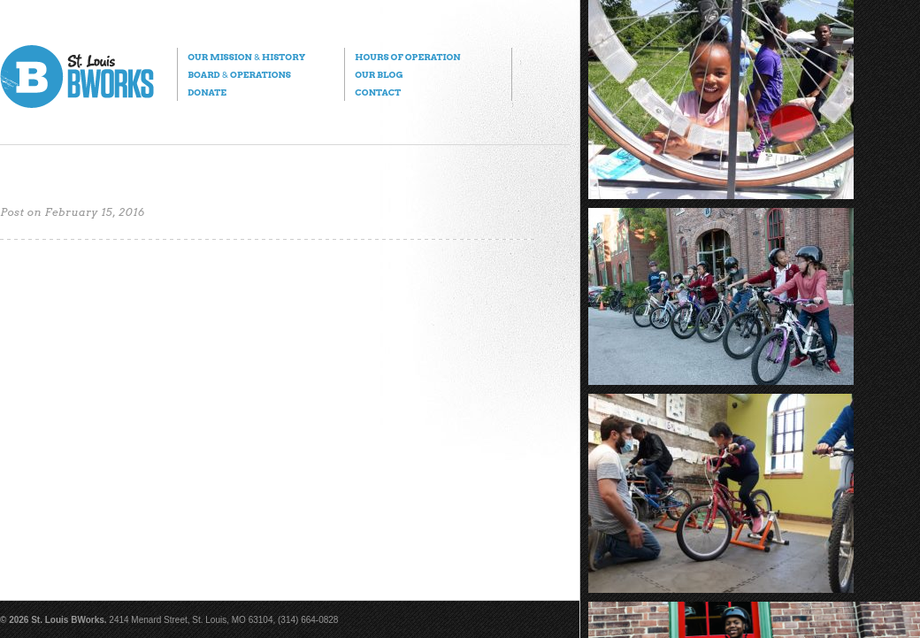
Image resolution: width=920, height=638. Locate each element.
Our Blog (378, 74)
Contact (378, 92)
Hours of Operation (407, 56)
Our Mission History (246, 56)
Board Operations (239, 74)
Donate (207, 92)
